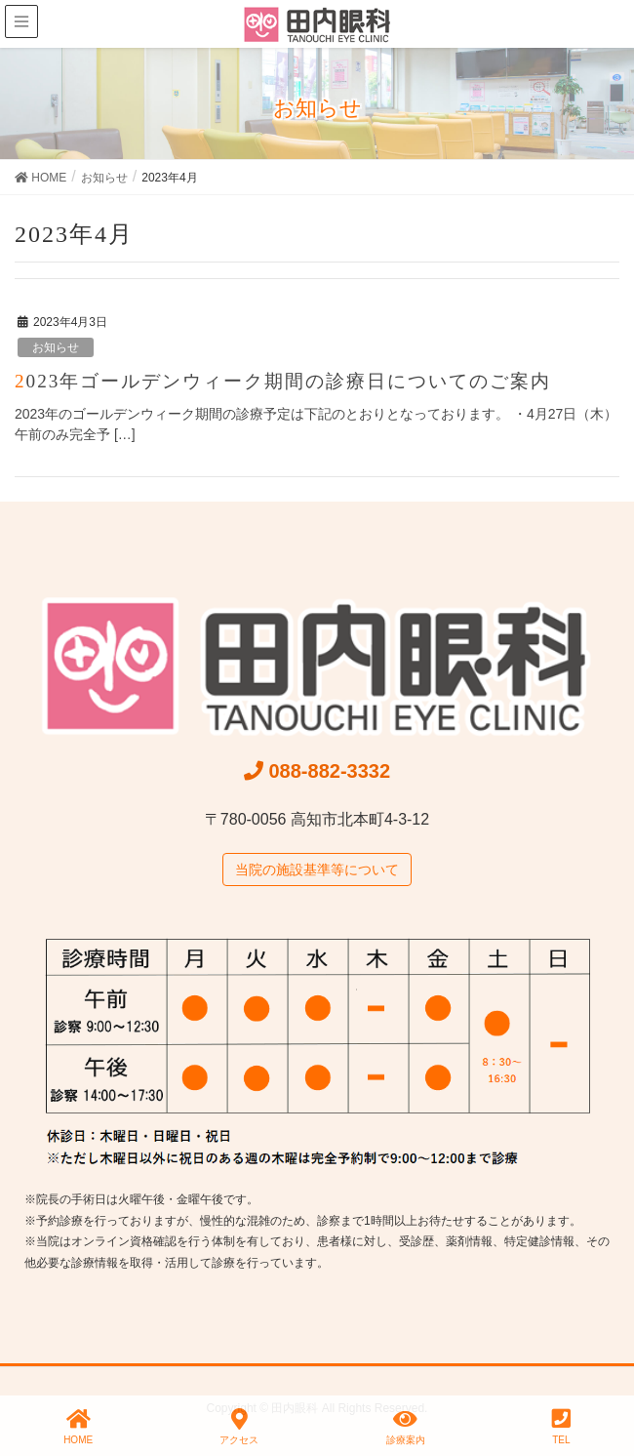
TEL (561, 1426)
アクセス (238, 1426)
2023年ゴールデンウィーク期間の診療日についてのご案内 (283, 381)
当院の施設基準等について (317, 869)
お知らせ (55, 347)
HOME (78, 1426)
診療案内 (405, 1426)
